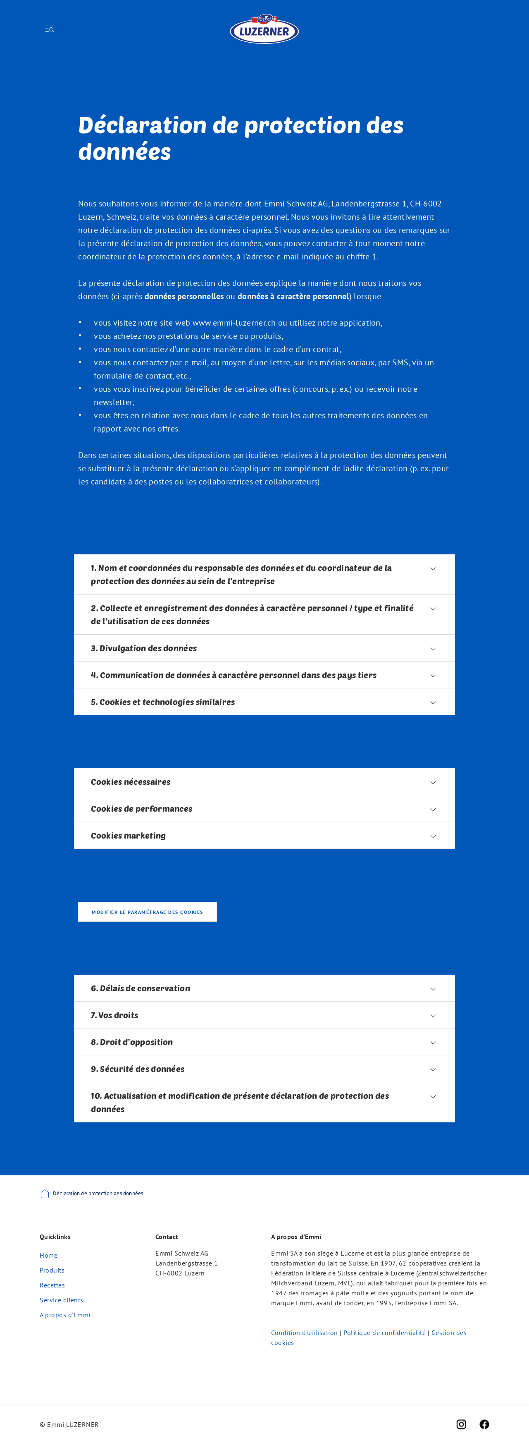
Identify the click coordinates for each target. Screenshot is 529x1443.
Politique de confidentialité (384, 1332)
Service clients (61, 1300)
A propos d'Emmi (65, 1315)
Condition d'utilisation (304, 1332)
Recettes (52, 1285)
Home (48, 1255)
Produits (52, 1270)
